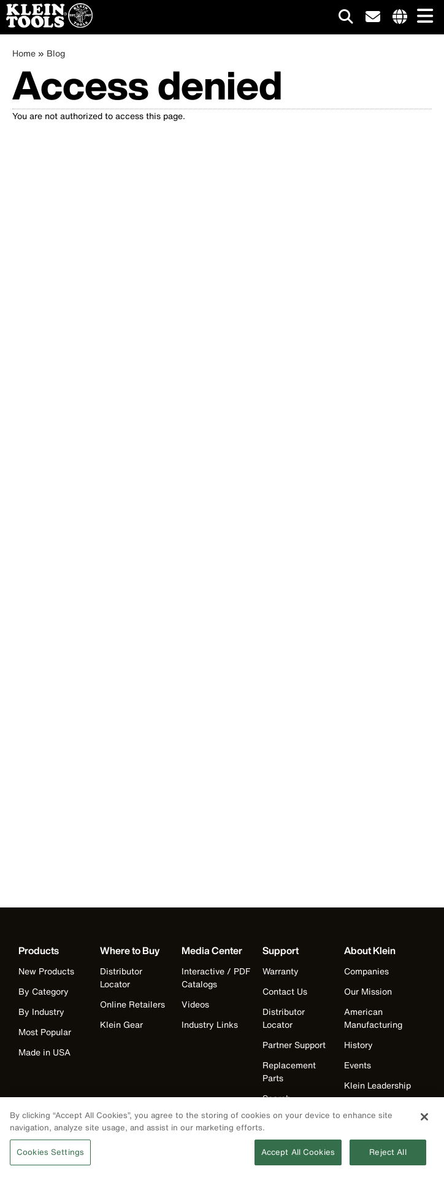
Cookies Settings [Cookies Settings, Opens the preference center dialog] (50, 1157)
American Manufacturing (373, 1018)
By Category (43, 991)
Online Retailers (132, 1004)
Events (357, 1065)
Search (276, 1098)
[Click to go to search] (346, 18)
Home (24, 53)
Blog (56, 53)
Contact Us (284, 991)
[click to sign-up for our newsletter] (373, 17)
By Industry (41, 1011)
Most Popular (44, 1031)
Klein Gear (121, 1024)
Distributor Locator (121, 977)
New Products (46, 971)
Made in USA (44, 1052)
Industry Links (210, 1024)
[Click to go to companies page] (399, 17)
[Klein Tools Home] (46, 24)
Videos (195, 1004)
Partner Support (294, 1044)
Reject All (387, 1157)
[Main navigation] (422, 17)
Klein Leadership (377, 1085)
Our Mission (368, 991)
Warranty (280, 971)
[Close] (424, 1122)
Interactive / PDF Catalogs (216, 977)
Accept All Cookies (298, 1157)
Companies (366, 971)
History (358, 1044)
